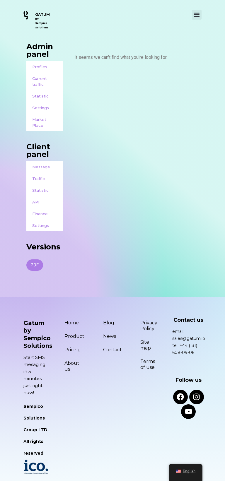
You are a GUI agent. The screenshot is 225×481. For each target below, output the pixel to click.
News (109, 336)
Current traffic (39, 81)
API (35, 202)
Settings (40, 107)
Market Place (39, 122)
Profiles (39, 66)
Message (41, 167)
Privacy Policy (148, 325)
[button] (197, 15)
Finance (40, 213)
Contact (112, 349)
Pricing (72, 349)
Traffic (38, 178)
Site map (145, 345)
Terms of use (147, 364)
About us (71, 366)
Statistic (40, 96)
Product (74, 336)
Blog (108, 323)
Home (71, 323)
